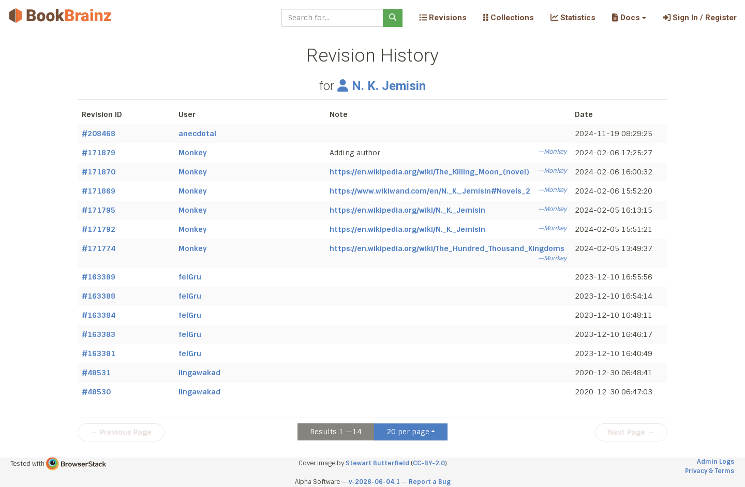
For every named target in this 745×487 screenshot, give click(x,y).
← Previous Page (121, 432)
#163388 (98, 296)
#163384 (98, 315)
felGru (189, 277)
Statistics (572, 17)
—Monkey (552, 151)
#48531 (96, 372)
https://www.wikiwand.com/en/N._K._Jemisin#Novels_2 (430, 191)
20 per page (407, 431)
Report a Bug (430, 482)
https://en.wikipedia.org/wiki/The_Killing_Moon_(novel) (429, 171)
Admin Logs (715, 462)
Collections (508, 17)
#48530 (96, 391)
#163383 (98, 334)
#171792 (98, 229)
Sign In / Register (700, 17)
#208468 (98, 133)
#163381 (98, 353)
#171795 (98, 210)
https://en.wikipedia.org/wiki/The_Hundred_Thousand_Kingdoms (447, 248)
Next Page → (631, 432)
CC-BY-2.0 (429, 463)
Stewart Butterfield (377, 463)
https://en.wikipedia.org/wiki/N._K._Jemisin (407, 210)
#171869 (98, 191)
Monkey (192, 152)
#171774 (98, 248)
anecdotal (197, 133)
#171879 (98, 152)
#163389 (98, 277)
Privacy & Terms (709, 471)
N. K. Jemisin (381, 86)
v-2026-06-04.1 (374, 482)
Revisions (443, 17)
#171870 (98, 171)
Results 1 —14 (336, 431)
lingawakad (199, 372)
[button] (629, 17)
